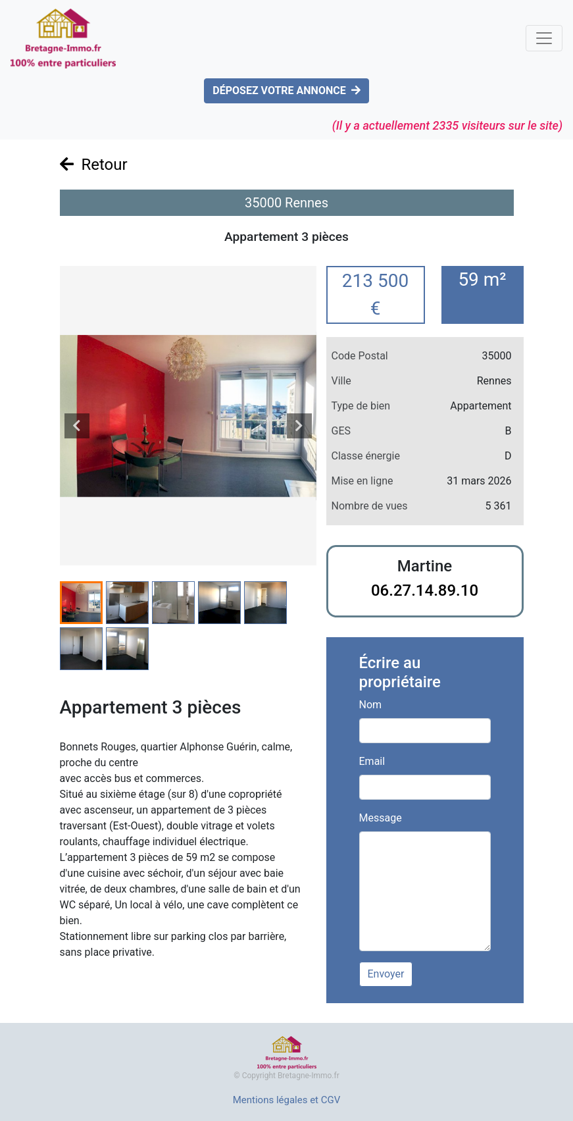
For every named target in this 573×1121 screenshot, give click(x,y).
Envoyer (386, 974)
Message (380, 818)
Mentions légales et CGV (287, 1100)
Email (372, 761)
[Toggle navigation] (544, 38)
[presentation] (76, 425)
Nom (370, 704)
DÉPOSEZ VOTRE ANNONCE (286, 90)
